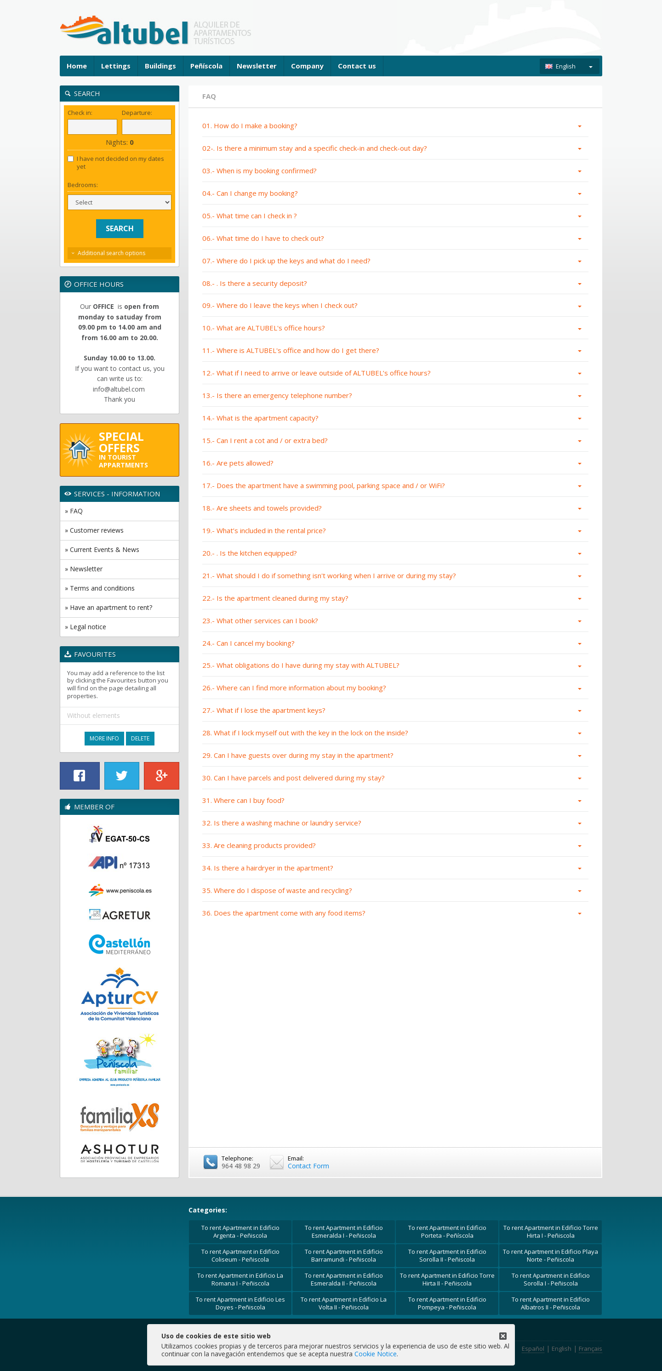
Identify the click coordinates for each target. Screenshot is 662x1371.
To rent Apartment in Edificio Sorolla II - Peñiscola (447, 1255)
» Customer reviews (94, 530)
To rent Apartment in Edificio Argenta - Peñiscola (240, 1231)
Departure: (137, 113)
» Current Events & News (102, 549)
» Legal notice (85, 626)
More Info (104, 738)
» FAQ (74, 510)
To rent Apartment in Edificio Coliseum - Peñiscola (240, 1255)
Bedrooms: (83, 185)
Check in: (80, 113)
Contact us (357, 65)
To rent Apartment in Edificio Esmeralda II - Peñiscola (344, 1279)
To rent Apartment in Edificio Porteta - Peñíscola (447, 1231)
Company (307, 65)
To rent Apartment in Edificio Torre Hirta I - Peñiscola (550, 1231)
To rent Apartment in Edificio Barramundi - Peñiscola (344, 1255)
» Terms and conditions (100, 588)
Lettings (116, 65)
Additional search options (111, 253)
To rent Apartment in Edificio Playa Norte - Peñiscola (550, 1255)
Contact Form (308, 1165)
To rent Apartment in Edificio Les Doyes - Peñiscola (240, 1303)
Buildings (160, 65)
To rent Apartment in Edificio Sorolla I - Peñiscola (551, 1279)
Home (77, 65)
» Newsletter (84, 568)
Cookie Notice (375, 1353)
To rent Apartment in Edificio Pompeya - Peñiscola (447, 1303)
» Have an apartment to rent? (108, 607)
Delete (140, 738)
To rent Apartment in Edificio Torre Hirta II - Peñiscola (447, 1279)
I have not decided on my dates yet (116, 163)
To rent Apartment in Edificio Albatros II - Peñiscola (551, 1303)
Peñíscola (206, 65)
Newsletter (257, 65)
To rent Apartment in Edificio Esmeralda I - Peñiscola (344, 1231)
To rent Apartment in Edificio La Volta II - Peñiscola (344, 1303)
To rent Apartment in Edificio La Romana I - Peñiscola (240, 1279)
